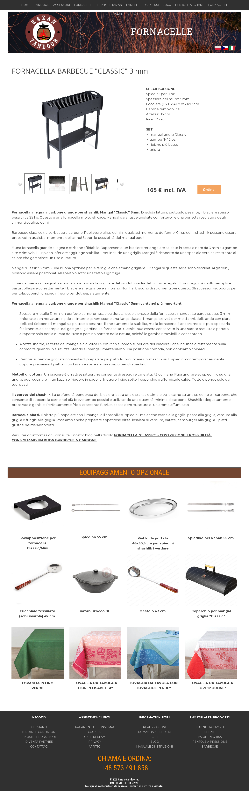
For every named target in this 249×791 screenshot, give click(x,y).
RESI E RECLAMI (94, 737)
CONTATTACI (39, 746)
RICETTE (154, 737)
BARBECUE (210, 746)
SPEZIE (209, 732)
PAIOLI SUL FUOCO (157, 5)
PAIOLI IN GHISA (210, 737)
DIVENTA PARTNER (39, 741)
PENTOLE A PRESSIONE (209, 741)
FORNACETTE (83, 5)
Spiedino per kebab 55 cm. (211, 538)
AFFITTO (95, 746)
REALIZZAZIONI (154, 727)
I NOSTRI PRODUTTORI (39, 737)
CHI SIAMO (39, 727)
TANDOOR (41, 5)
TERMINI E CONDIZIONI (39, 732)
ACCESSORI (61, 5)
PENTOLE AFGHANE (189, 5)
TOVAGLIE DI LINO (124, 14)
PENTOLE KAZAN (109, 5)
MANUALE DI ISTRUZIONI (154, 746)
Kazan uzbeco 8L (95, 611)
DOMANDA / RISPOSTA (154, 732)
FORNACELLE (218, 5)
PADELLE (133, 5)
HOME (26, 5)
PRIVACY (94, 741)
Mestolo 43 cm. (152, 611)
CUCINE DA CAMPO (210, 727)
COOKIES (94, 732)
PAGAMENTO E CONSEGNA (94, 727)
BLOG (154, 741)
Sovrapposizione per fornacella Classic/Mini (37, 543)
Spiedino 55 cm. (94, 537)
